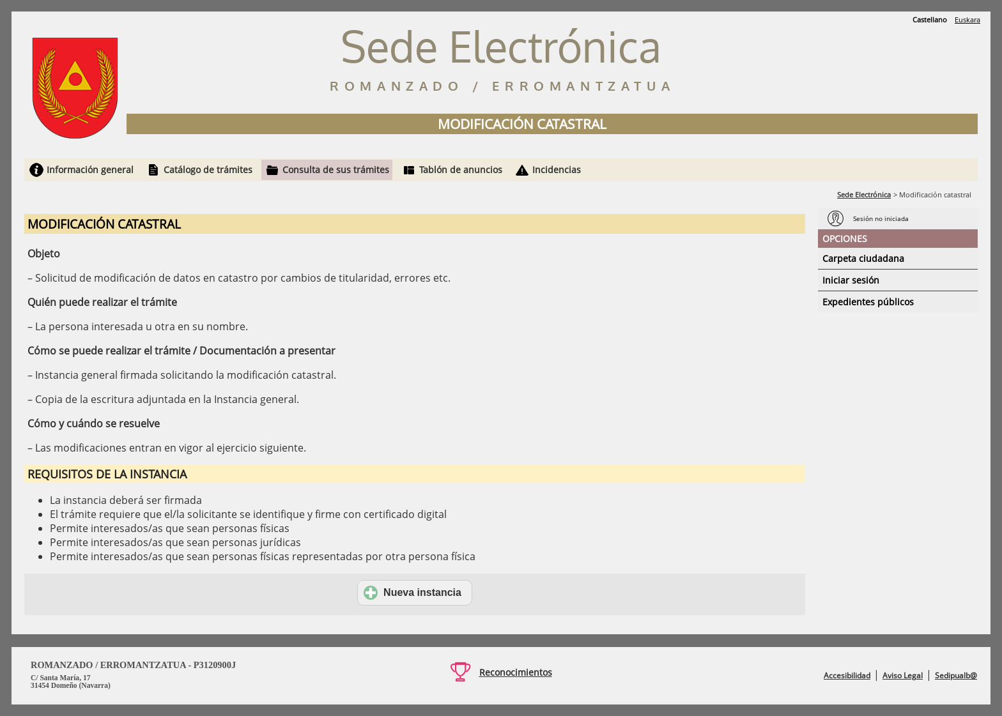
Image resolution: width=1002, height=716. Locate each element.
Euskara (967, 19)
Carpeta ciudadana (863, 258)
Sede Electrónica (864, 194)
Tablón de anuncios (460, 170)
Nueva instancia (412, 593)
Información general (90, 170)
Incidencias (556, 170)
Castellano (930, 19)
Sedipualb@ (956, 675)
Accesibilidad (847, 675)
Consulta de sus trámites (335, 170)
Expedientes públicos (868, 302)
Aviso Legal (903, 675)
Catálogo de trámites (208, 170)
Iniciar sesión (850, 280)
